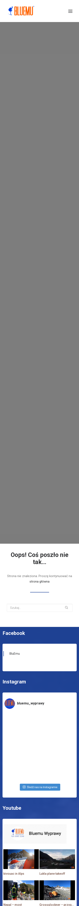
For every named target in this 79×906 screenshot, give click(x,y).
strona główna (39, 569)
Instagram (14, 669)
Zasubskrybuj (36, 902)
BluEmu (14, 641)
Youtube (12, 796)
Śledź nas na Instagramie (40, 774)
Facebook (14, 621)
